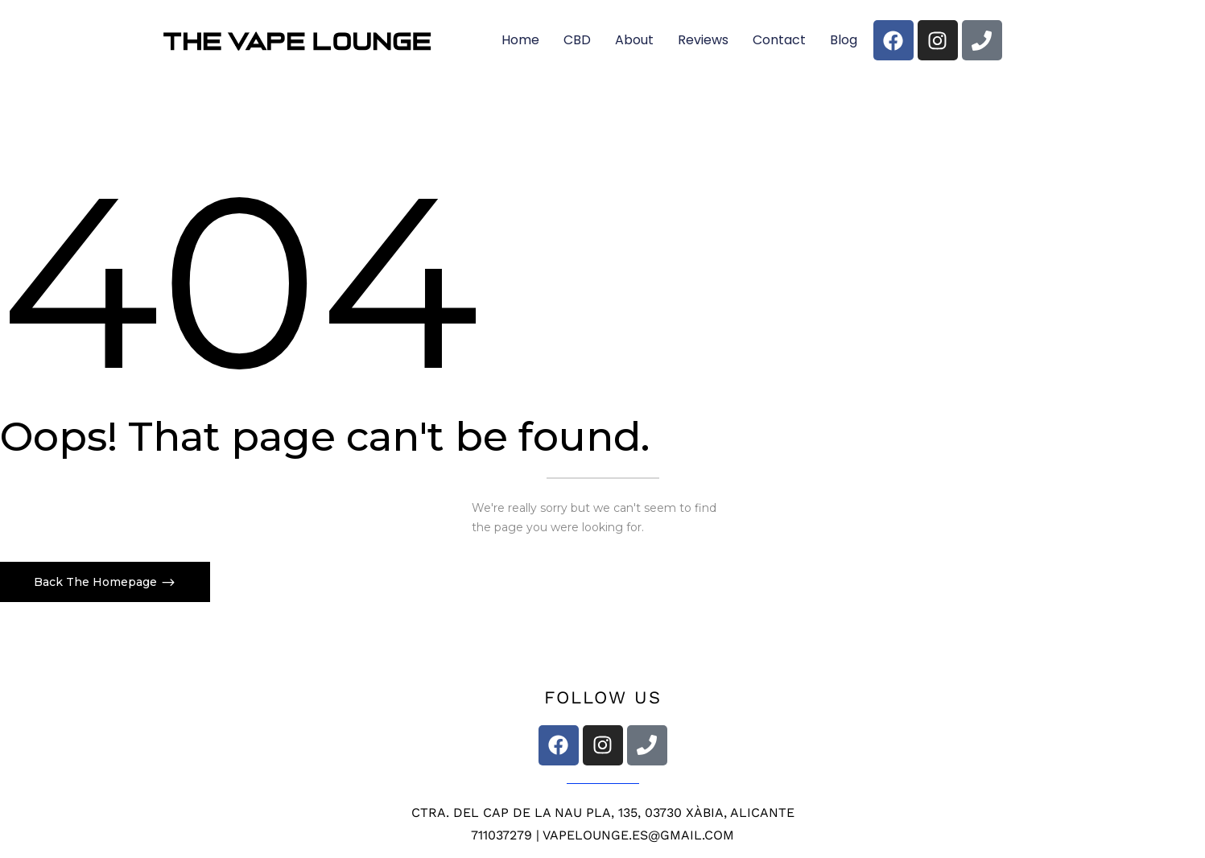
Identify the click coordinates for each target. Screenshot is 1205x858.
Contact (779, 40)
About (634, 40)
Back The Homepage (97, 582)
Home (520, 40)
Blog (843, 40)
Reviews (703, 40)
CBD (577, 40)
